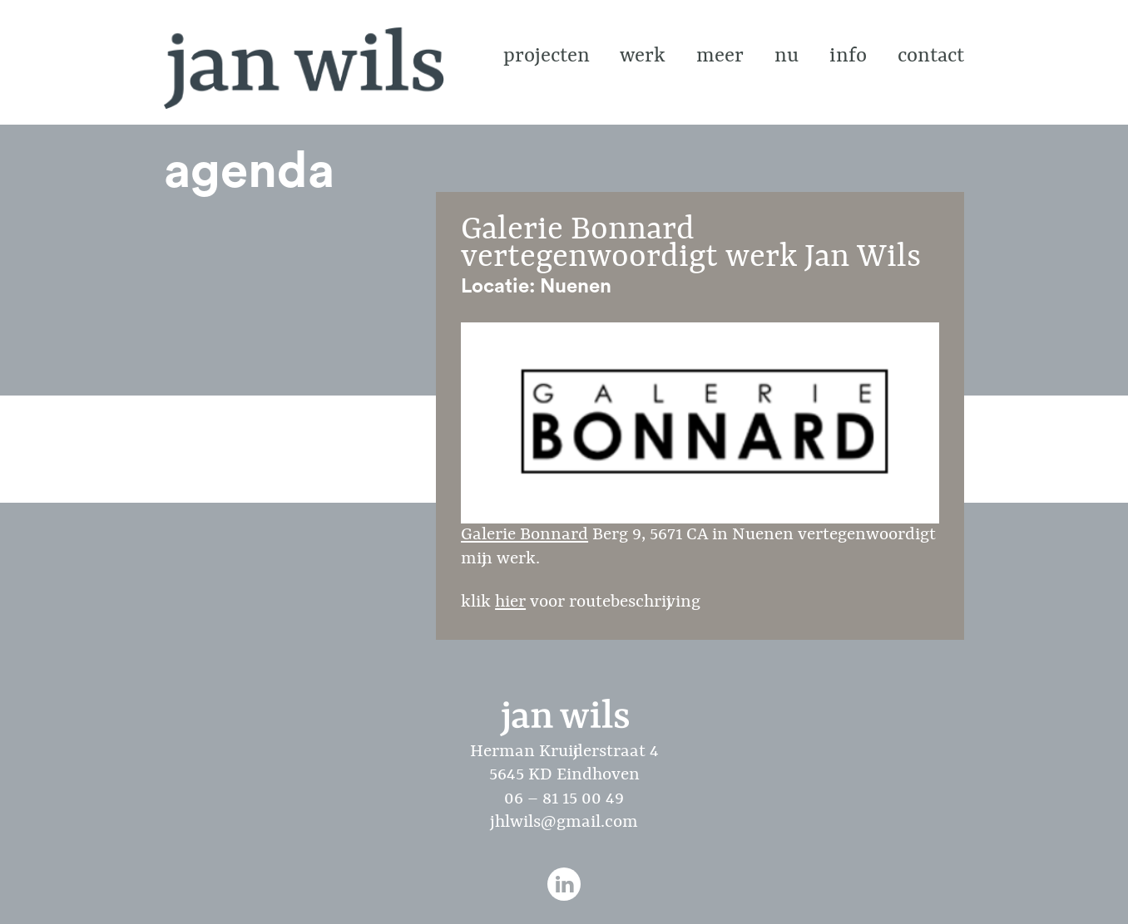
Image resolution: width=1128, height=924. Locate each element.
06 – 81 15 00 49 (564, 799)
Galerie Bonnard (700, 433)
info (848, 56)
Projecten (546, 56)
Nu (786, 56)
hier (510, 602)
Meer (720, 56)
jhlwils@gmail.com (564, 823)
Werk (642, 56)
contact (931, 56)
